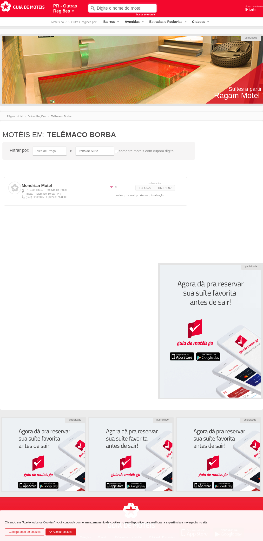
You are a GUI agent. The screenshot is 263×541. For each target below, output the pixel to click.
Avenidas (132, 22)
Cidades (198, 22)
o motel (130, 195)
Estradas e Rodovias (166, 22)
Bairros (109, 22)
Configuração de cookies (24, 532)
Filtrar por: (19, 150)
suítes (119, 195)
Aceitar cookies (60, 532)
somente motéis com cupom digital (144, 151)
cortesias (143, 195)
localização (157, 195)
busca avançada (145, 14)
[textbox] (122, 8)
